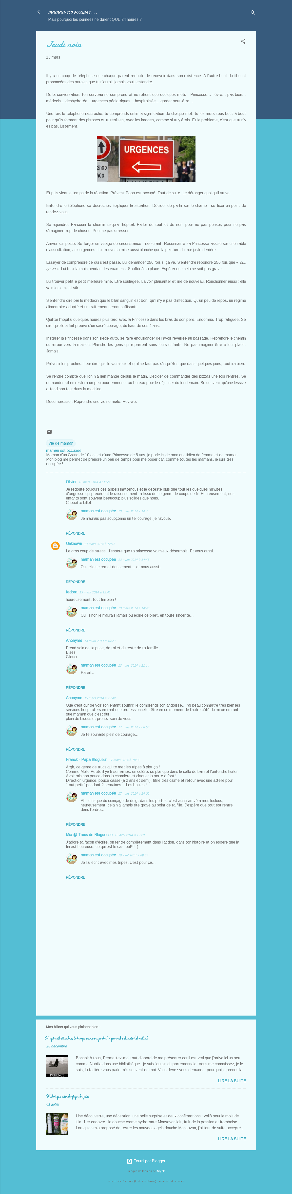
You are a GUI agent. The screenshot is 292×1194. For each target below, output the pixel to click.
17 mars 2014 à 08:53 (133, 727)
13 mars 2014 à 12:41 (94, 592)
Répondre (75, 533)
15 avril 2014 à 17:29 (129, 835)
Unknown (74, 544)
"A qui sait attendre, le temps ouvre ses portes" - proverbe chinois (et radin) (97, 1038)
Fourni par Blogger (146, 1161)
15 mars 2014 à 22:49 (99, 698)
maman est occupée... (72, 12)
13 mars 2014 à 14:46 (133, 608)
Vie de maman (60, 443)
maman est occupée (98, 511)
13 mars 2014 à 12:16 (99, 544)
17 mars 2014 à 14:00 (133, 793)
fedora (71, 592)
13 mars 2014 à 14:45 (133, 511)
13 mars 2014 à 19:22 (99, 641)
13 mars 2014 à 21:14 (133, 665)
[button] (243, 42)
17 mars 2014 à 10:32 (124, 760)
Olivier (71, 482)
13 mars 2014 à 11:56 (93, 482)
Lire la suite (232, 1081)
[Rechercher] (253, 13)
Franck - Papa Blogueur (86, 760)
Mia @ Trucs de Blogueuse (89, 835)
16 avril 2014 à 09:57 (133, 855)
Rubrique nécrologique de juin (67, 1096)
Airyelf (160, 1171)
